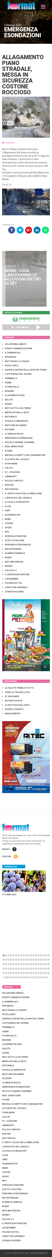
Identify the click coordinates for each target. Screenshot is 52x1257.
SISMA (7, 382)
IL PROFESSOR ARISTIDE (16, 574)
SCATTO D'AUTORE (13, 540)
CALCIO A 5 (9, 570)
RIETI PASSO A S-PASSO (16, 361)
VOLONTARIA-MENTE (14, 344)
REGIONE (8, 391)
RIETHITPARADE (11, 549)
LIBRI (6, 510)
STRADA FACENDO (13, 591)
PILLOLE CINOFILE (12, 480)
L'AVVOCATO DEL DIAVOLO (17, 498)
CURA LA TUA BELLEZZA (16, 692)
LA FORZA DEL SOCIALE (15, 459)
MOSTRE (8, 485)
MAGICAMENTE (11, 713)
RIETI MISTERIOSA (12, 562)
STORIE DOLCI (10, 387)
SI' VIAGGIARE (10, 696)
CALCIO (7, 468)
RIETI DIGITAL (10, 489)
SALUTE (7, 399)
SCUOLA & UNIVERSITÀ (15, 421)
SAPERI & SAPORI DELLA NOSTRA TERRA (24, 370)
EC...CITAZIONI (11, 472)
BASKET (7, 566)
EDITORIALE (9, 416)
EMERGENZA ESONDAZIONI (17, 438)
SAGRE (7, 404)
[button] (5, 202)
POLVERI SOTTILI (12, 583)
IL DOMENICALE (11, 352)
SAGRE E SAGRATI (12, 709)
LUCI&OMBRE (10, 579)
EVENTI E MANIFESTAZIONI (17, 348)
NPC (5, 532)
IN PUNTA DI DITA (12, 700)
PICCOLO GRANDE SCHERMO (18, 442)
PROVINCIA (9, 357)
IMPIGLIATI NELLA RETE (15, 412)
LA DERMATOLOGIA (13, 395)
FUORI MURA (10, 463)
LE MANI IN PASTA (12, 434)
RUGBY (7, 557)
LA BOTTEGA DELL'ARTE (16, 705)
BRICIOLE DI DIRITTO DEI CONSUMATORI (23, 455)
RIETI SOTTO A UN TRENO (16, 408)
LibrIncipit (9, 476)
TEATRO (7, 523)
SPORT (7, 527)
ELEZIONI (8, 429)
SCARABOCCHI (11, 515)
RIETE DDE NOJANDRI (14, 425)
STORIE (7, 451)
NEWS (6, 519)
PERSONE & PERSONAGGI (16, 544)
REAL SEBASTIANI (12, 446)
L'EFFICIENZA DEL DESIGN (16, 374)
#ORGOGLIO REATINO (14, 536)
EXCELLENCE (10, 365)
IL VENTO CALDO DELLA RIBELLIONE (22, 493)
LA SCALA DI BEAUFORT (16, 502)
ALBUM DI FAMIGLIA (13, 553)
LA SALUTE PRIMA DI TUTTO (18, 688)
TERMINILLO (9, 378)
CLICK (6, 506)
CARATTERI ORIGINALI (15, 587)
